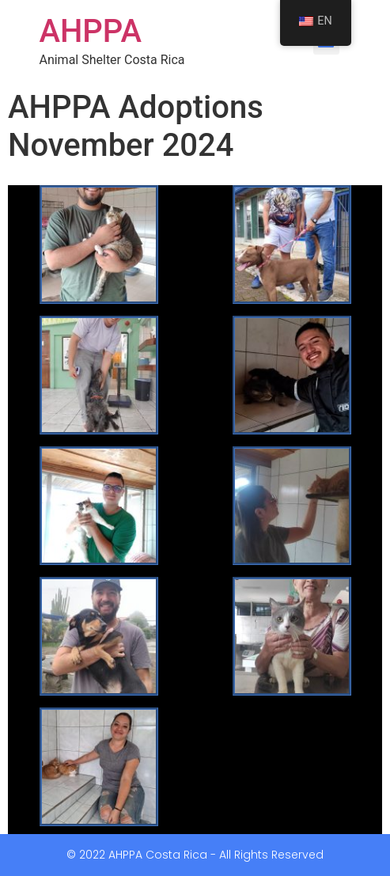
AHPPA (90, 31)
